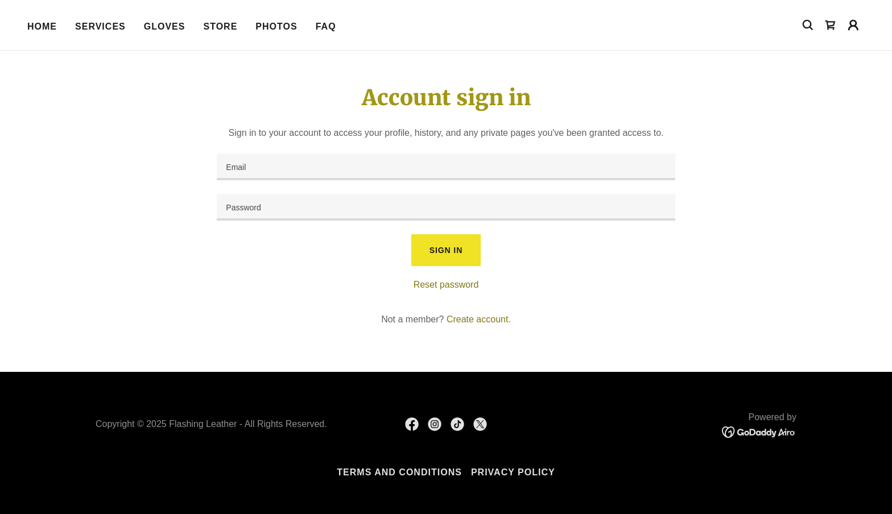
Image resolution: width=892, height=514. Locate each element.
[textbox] (446, 167)
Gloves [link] (164, 26)
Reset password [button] (446, 284)
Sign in (446, 250)
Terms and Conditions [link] (399, 472)
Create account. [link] (479, 319)
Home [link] (42, 26)
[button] (853, 25)
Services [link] (100, 26)
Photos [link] (276, 26)
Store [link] (220, 26)
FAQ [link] (326, 26)
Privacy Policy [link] (513, 472)
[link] (830, 25)
